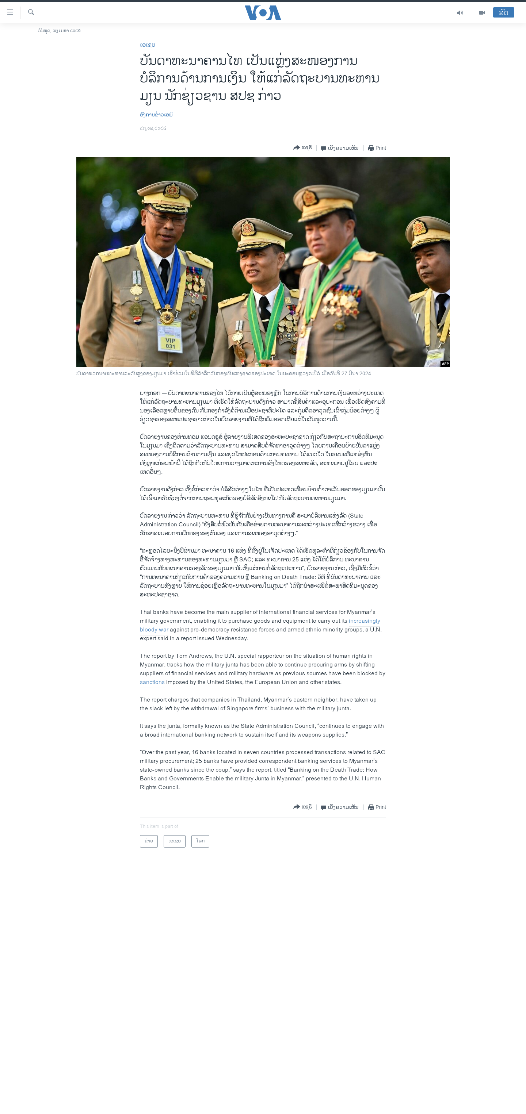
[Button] (302, 148)
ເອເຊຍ (147, 45)
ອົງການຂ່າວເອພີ (156, 115)
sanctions (152, 682)
